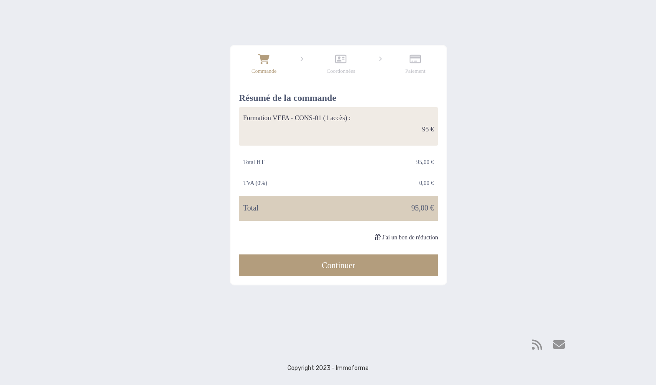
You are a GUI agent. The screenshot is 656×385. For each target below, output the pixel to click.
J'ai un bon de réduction (406, 237)
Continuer (338, 265)
